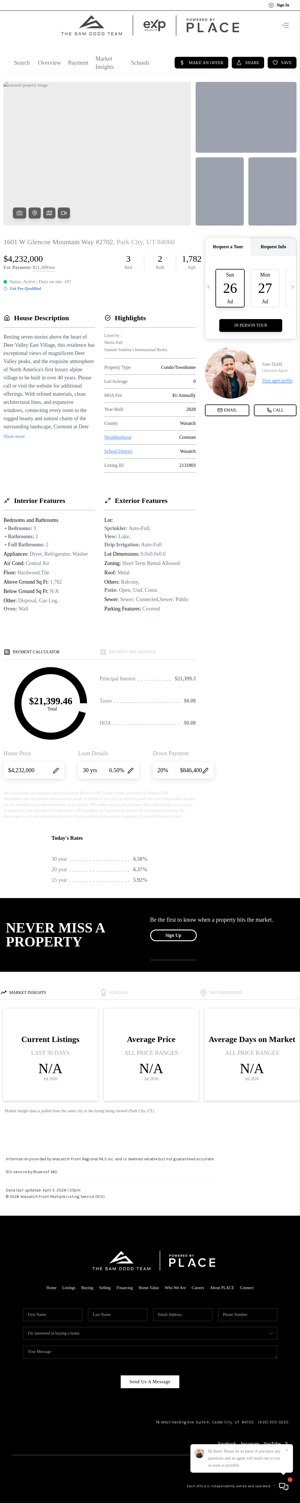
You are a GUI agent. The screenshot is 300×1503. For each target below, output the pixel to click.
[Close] (287, 1450)
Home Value (149, 1282)
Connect (247, 1282)
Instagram (250, 1438)
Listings (69, 1282)
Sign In (279, 5)
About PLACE (222, 1282)
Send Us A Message (150, 1376)
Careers (198, 1282)
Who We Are (175, 1282)
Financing (125, 1282)
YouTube (272, 1438)
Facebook (227, 1438)
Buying (87, 1282)
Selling (105, 1282)
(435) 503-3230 (273, 1416)
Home (51, 1282)
